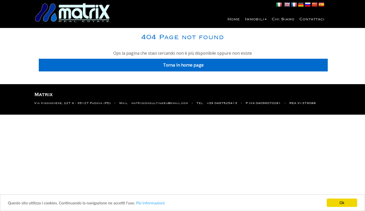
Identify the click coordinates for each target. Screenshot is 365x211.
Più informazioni (150, 203)
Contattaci (311, 19)
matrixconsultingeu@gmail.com (159, 103)
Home (233, 19)
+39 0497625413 (222, 103)
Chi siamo (283, 19)
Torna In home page (183, 65)
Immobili (256, 19)
